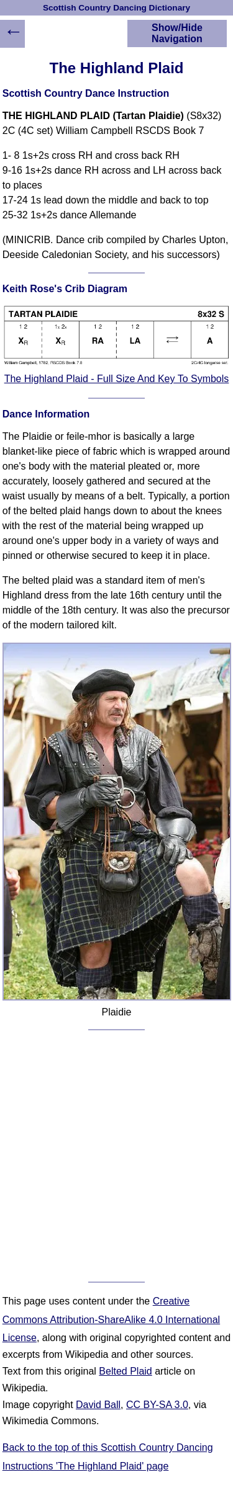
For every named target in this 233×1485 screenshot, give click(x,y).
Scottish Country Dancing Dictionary (116, 7)
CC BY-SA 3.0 (157, 1404)
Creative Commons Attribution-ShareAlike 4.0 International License (111, 1319)
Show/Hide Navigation (177, 33)
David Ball (98, 1404)
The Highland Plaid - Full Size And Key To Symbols (116, 378)
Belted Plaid (125, 1371)
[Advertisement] (116, 1156)
